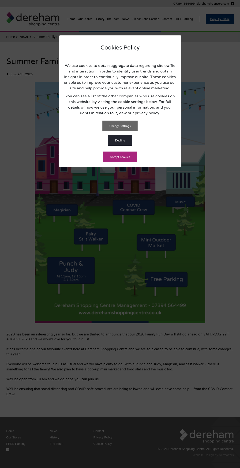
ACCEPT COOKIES (120, 157)
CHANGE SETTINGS (120, 126)
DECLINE (120, 140)
